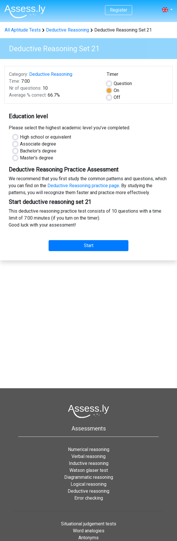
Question (123, 83)
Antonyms (88, 537)
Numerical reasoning (88, 449)
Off (117, 97)
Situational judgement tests (88, 524)
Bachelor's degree (38, 151)
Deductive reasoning (88, 491)
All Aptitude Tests (23, 30)
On (116, 90)
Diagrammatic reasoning (88, 477)
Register (118, 10)
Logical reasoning (88, 484)
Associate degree (38, 144)
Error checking (88, 498)
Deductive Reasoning (67, 30)
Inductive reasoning (88, 463)
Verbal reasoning (88, 456)
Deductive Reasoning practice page (83, 185)
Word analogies (88, 530)
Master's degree (36, 158)
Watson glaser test (88, 470)
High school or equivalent (45, 137)
